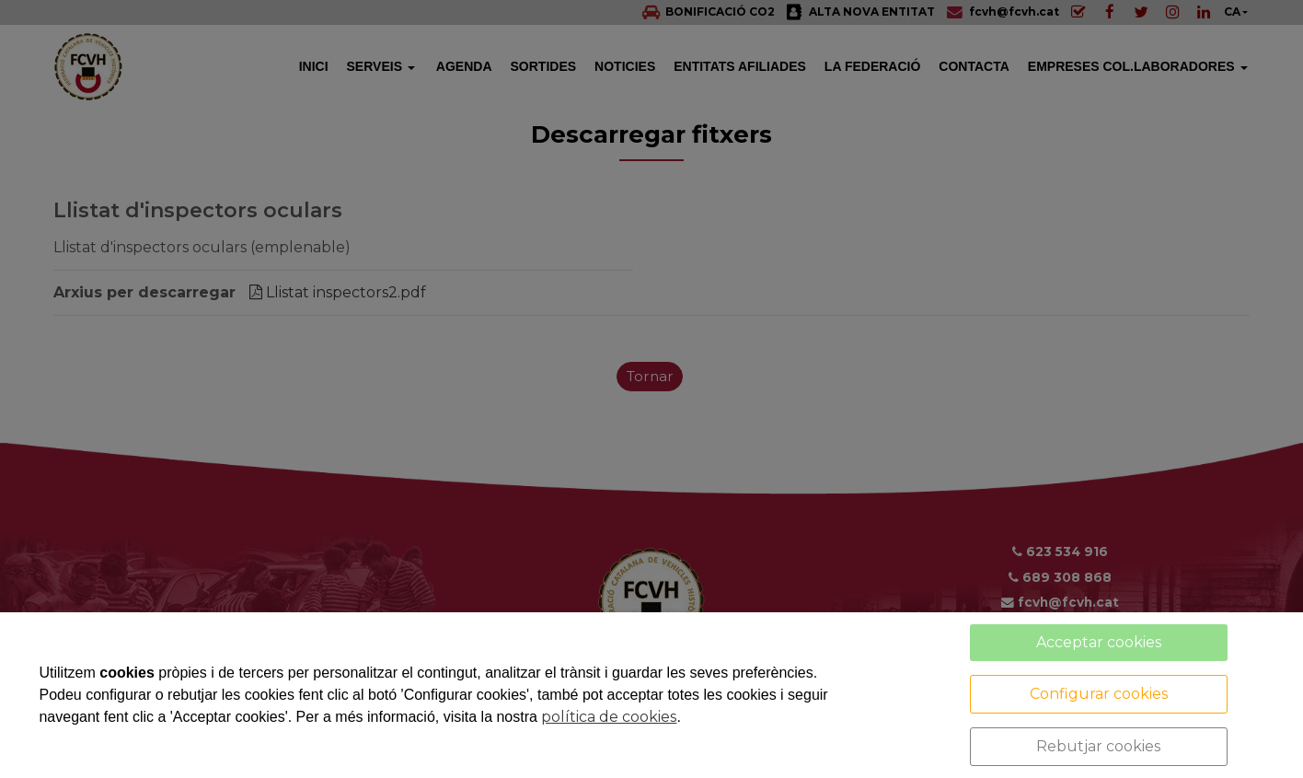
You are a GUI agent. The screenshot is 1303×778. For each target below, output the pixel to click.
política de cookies (608, 717)
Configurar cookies (1099, 694)
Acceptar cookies (1098, 642)
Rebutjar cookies (1098, 746)
